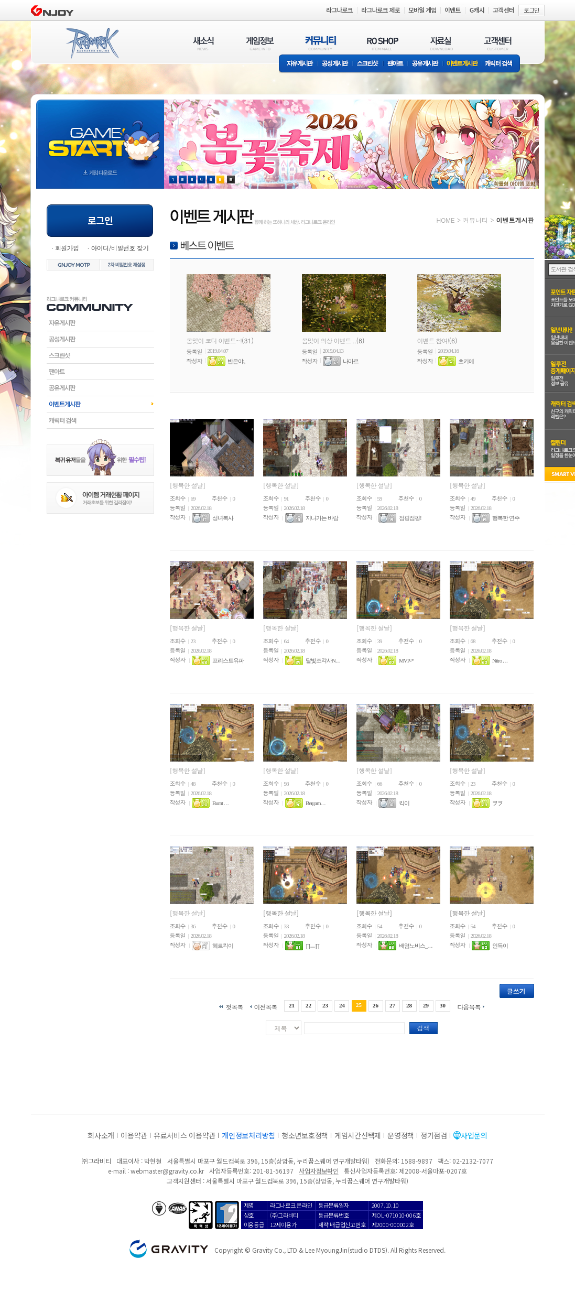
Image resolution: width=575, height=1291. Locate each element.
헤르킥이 (222, 945)
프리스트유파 (228, 660)
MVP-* (406, 660)
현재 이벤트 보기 (231, 179)
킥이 (404, 803)
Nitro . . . (499, 660)
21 (292, 1005)
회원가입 (67, 247)
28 (409, 1005)
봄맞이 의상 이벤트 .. (329, 340)
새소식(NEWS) (203, 43)
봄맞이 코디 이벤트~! (214, 340)
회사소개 (101, 1135)
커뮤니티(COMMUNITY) (321, 43)
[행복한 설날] (187, 485)
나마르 (351, 361)
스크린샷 (368, 64)
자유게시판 (298, 64)
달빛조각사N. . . (323, 660)
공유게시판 (425, 64)
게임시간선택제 (357, 1135)
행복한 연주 (505, 518)
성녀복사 (222, 518)
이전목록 (265, 1006)
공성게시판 (335, 64)
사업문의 (474, 1135)
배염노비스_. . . (415, 945)
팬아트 (395, 64)
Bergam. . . (315, 803)
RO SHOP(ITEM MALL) (382, 43)
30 (443, 1005)
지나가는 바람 (322, 518)
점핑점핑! (410, 518)
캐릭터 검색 (502, 64)
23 (325, 1005)
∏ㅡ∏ (312, 945)
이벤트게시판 (462, 64)
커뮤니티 (475, 219)
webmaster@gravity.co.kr (167, 1170)
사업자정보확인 (318, 1170)
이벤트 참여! (433, 340)
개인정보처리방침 (248, 1135)
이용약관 (134, 1135)
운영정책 (400, 1135)
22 (308, 1005)
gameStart (100, 134)
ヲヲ (497, 803)
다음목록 (469, 1006)
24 (342, 1005)
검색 (423, 1027)
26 (375, 1005)
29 (426, 1005)
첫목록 (234, 1006)
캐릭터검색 (100, 420)
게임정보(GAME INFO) (260, 43)
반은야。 (237, 361)
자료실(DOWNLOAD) (441, 43)
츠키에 (466, 361)
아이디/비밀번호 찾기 (119, 247)
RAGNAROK (92, 43)
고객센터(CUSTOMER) (497, 43)
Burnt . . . (220, 803)
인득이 (500, 945)
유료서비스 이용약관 (184, 1135)
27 (392, 1005)
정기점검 (433, 1135)
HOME (446, 219)
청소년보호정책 (304, 1135)
